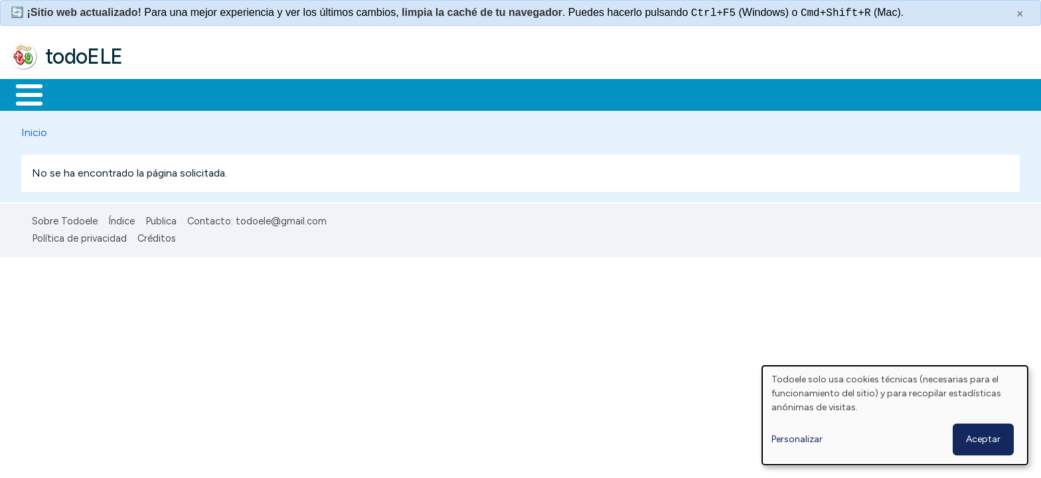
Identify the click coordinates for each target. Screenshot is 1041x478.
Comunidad (486, 93)
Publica (161, 218)
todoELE (84, 56)
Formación (160, 93)
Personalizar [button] (797, 439)
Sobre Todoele (65, 218)
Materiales (74, 93)
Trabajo (239, 93)
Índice (121, 218)
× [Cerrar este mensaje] (1020, 14)
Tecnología (397, 93)
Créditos (156, 236)
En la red (313, 93)
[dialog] (895, 415)
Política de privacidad (79, 236)
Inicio (22, 93)
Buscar (545, 93)
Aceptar (983, 439)
